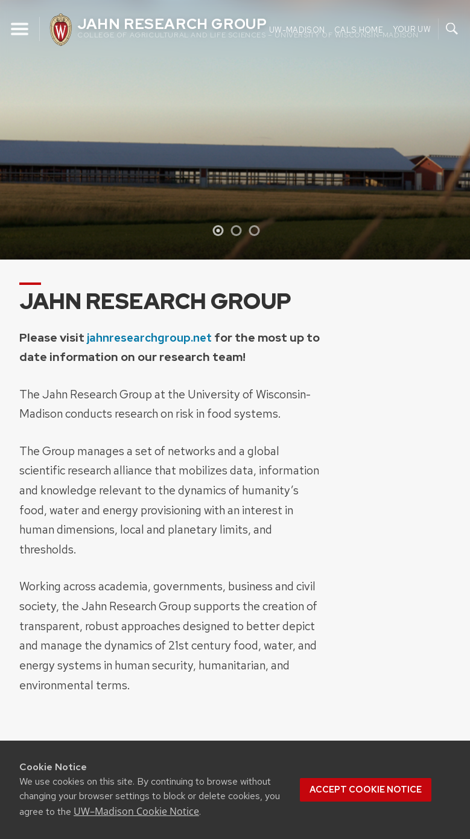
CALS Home (358, 29)
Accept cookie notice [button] (366, 789)
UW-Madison (297, 29)
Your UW (412, 29)
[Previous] (20, 130)
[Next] (449, 130)
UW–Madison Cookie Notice (136, 811)
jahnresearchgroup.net (149, 337)
